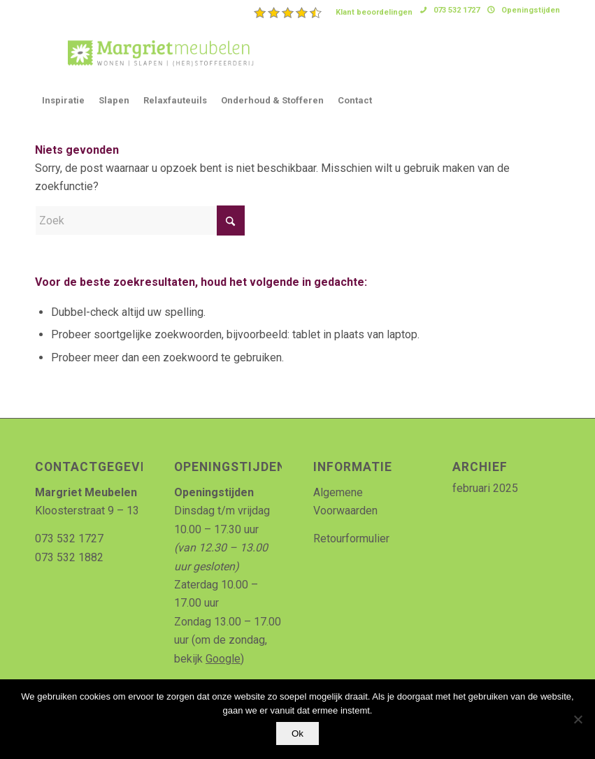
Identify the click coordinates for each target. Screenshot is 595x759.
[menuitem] (333, 12)
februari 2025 (485, 488)
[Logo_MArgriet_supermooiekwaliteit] (155, 51)
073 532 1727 (456, 10)
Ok (297, 733)
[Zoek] (140, 220)
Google (223, 658)
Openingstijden (530, 10)
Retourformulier (351, 538)
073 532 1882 (69, 557)
